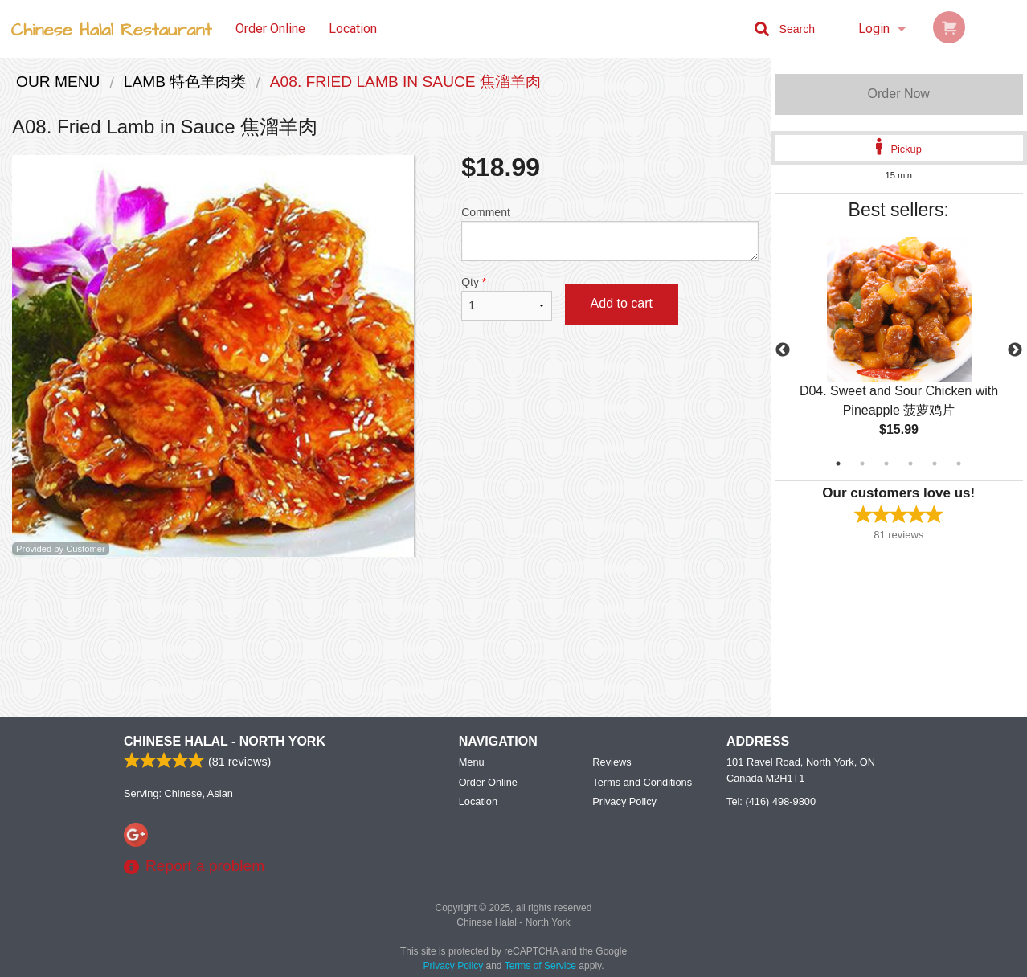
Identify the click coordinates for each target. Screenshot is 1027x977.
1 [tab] (838, 464)
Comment (609, 233)
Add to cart (622, 303)
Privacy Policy (624, 801)
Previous (783, 350)
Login (874, 28)
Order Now (899, 93)
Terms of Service (540, 965)
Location (353, 28)
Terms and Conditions (642, 782)
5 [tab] (935, 464)
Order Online (270, 28)
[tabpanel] (899, 350)
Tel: (771, 801)
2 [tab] (862, 464)
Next (1015, 350)
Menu (472, 762)
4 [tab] (910, 464)
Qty (506, 298)
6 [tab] (959, 464)
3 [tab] (886, 464)
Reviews (611, 762)
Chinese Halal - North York (224, 741)
